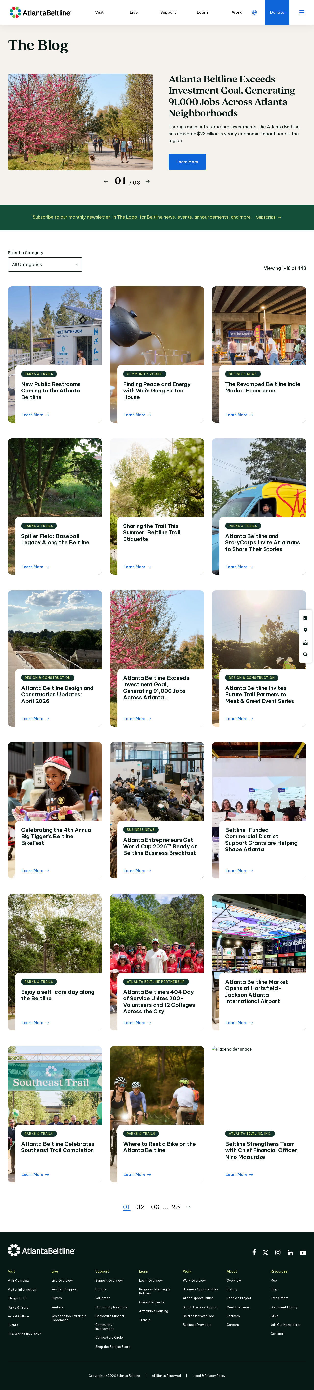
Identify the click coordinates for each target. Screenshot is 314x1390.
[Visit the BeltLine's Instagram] (278, 1253)
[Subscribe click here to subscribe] (269, 217)
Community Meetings (111, 1307)
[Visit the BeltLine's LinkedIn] (290, 1253)
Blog (274, 1289)
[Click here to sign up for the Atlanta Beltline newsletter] (305, 642)
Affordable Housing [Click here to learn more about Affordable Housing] (153, 1311)
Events (13, 1325)
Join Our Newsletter (286, 1325)
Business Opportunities (200, 1289)
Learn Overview (151, 1280)
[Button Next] (148, 181)
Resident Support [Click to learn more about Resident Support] (65, 1289)
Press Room (279, 1298)
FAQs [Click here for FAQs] (274, 1316)
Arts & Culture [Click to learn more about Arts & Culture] (18, 1316)
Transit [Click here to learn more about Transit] (144, 1320)
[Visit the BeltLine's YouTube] (303, 1253)
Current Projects (151, 1302)
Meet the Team (238, 1307)
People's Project (239, 1298)
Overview (234, 1280)
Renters (57, 1307)
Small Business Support (200, 1307)
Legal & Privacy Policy (209, 1375)
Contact (277, 1334)
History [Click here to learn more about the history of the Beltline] (232, 1289)
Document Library (284, 1307)
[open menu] (301, 12)
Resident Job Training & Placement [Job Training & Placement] (69, 1318)
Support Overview (109, 1280)
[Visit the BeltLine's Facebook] (254, 1252)
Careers (233, 1325)
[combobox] (45, 264)
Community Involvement (104, 1327)
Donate (101, 1289)
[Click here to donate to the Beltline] (277, 12)
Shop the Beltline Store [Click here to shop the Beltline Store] (112, 1347)
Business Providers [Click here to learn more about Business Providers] (197, 1325)
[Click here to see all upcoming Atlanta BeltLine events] (305, 618)
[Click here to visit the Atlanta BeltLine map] (305, 630)
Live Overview (62, 1280)
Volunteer (102, 1298)
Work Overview (194, 1280)
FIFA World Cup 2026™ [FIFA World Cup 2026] (24, 1334)
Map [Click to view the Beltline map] (274, 1280)
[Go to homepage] (40, 12)
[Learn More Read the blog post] (35, 415)
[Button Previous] (106, 181)
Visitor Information (22, 1289)
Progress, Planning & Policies (154, 1291)
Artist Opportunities (198, 1298)
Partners (233, 1316)
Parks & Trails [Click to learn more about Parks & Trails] (18, 1307)
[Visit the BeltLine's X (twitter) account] (265, 1253)
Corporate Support (109, 1316)
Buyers (57, 1298)
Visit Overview (18, 1280)
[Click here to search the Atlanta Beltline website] (305, 654)
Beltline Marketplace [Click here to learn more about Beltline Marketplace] (198, 1316)
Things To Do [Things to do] (17, 1298)
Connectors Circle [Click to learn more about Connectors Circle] (109, 1337)
